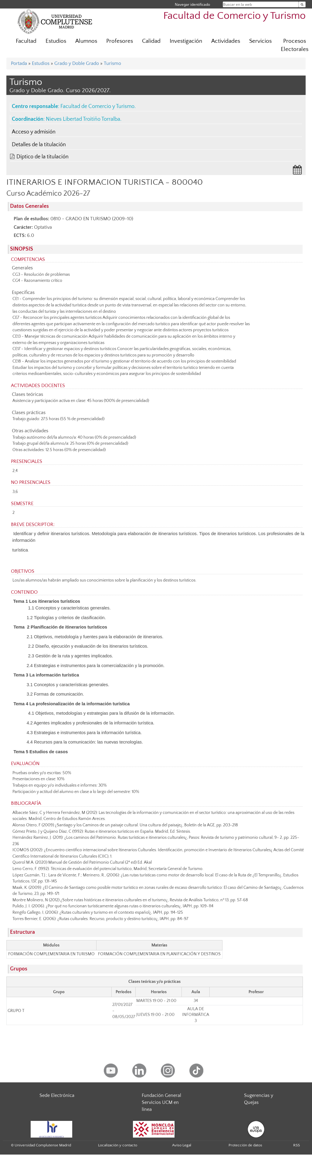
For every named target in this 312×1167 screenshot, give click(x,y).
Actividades (225, 41)
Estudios (56, 41)
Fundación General (161, 1095)
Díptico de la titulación (42, 157)
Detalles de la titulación (39, 145)
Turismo (112, 63)
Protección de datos (245, 1145)
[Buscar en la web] (302, 4)
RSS (296, 1145)
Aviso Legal (181, 1145)
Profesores (119, 41)
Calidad (151, 41)
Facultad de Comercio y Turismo (234, 16)
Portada (19, 63)
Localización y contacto (117, 1145)
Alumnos (86, 41)
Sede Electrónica (56, 1095)
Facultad (26, 41)
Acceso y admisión (34, 132)
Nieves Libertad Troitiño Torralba (83, 119)
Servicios (260, 41)
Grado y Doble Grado (76, 63)
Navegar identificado (192, 4)
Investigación (186, 41)
